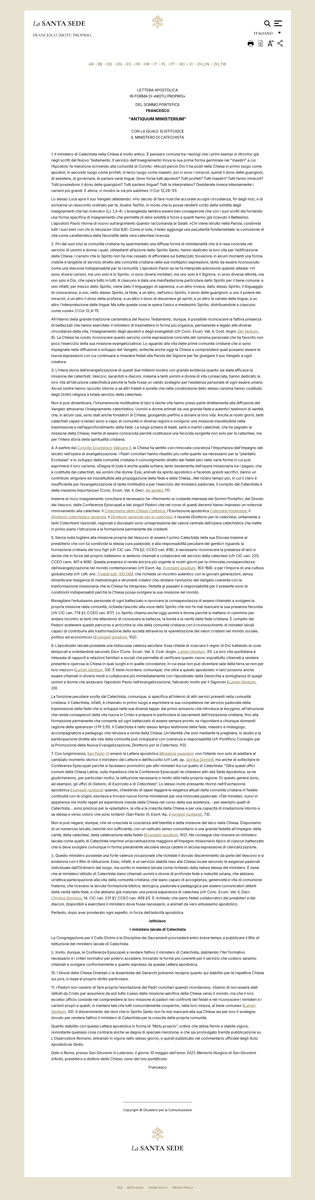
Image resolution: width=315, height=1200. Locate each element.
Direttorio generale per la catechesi (141, 517)
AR (91, 64)
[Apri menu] (277, 23)
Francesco (45, 35)
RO (182, 64)
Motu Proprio (75, 35)
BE (100, 64)
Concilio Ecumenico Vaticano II (104, 447)
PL (164, 64)
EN (119, 64)
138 (129, 574)
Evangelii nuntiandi (87, 790)
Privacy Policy (182, 1187)
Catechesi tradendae (228, 510)
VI (191, 64)
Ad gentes (154, 490)
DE (109, 64)
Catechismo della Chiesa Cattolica (135, 510)
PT (172, 64)
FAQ (119, 1187)
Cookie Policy (158, 1187)
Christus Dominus (66, 898)
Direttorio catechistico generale (78, 517)
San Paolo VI (98, 753)
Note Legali (135, 1187)
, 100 (111, 574)
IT (155, 64)
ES (128, 64)
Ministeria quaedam (176, 753)
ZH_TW (220, 64)
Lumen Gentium (191, 651)
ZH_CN (203, 64)
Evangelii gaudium (179, 568)
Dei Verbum (248, 331)
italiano (264, 34)
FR (137, 64)
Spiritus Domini (199, 759)
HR (146, 64)
